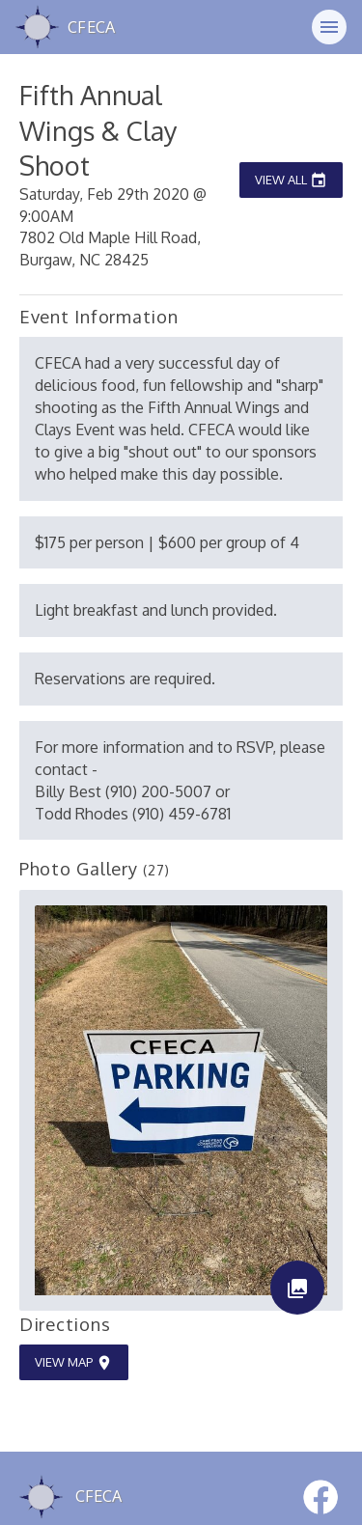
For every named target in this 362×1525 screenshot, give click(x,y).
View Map (74, 1362)
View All (291, 180)
